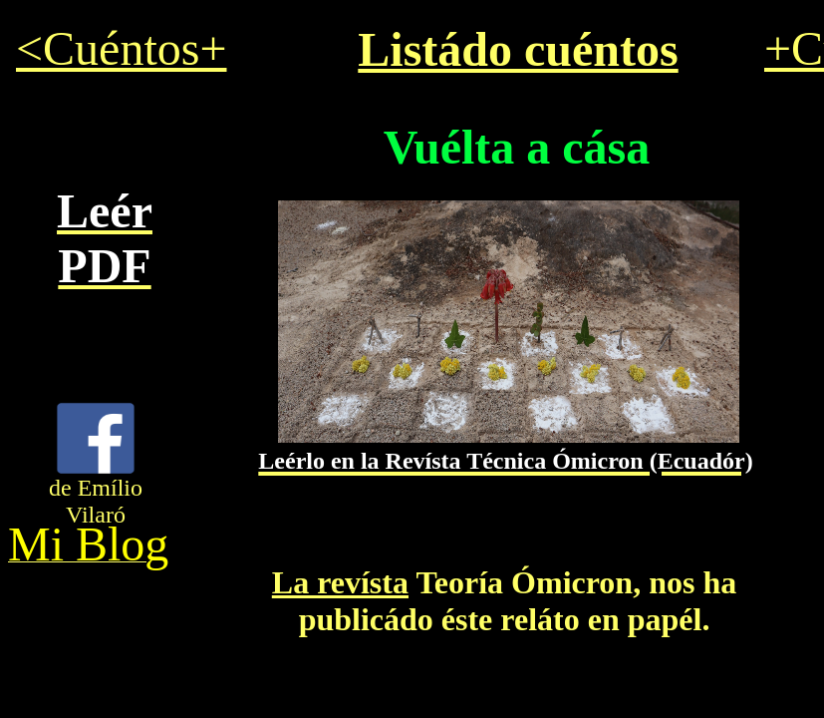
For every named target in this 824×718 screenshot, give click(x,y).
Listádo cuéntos (518, 49)
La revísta (340, 582)
